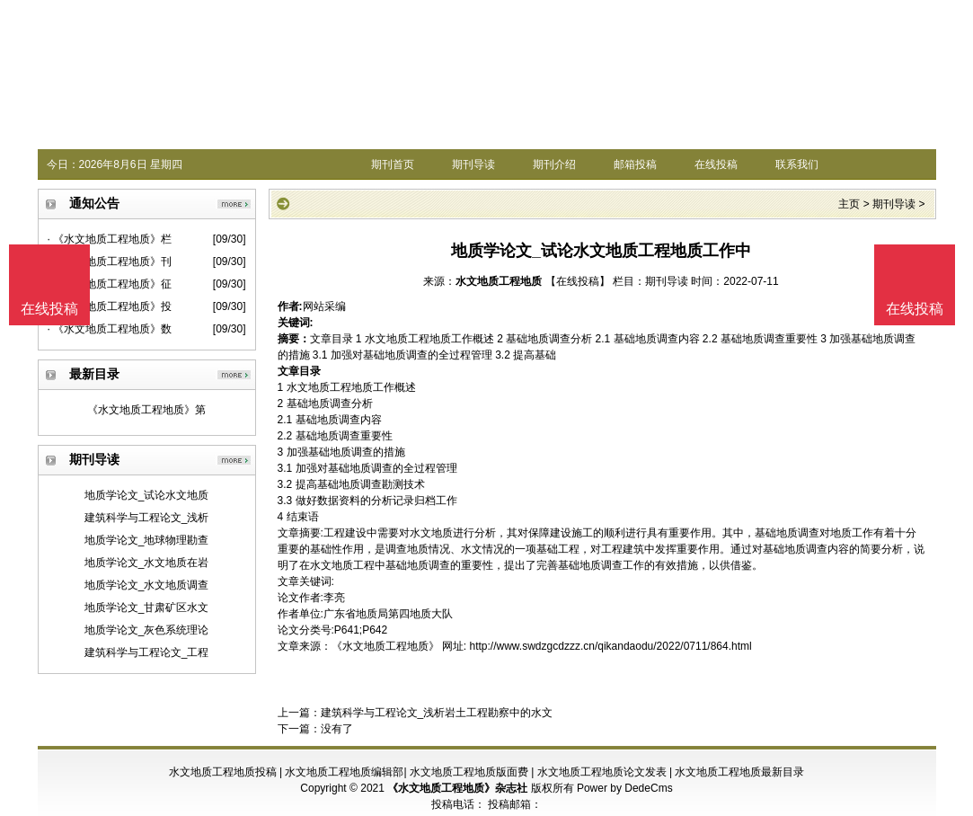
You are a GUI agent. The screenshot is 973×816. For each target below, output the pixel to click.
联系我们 (796, 164)
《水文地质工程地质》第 (146, 410)
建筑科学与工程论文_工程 (146, 652)
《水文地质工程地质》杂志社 (457, 788)
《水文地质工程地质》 (385, 646)
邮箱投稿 (635, 164)
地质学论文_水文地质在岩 (146, 562)
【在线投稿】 (577, 281)
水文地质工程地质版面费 (469, 772)
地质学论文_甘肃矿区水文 (146, 607)
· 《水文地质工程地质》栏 (110, 239)
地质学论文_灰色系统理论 (146, 630)
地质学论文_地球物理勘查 (146, 540)
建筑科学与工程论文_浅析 (146, 517)
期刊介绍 (554, 164)
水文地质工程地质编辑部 (344, 772)
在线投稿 (716, 164)
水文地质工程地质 (499, 281)
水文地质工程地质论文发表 (602, 772)
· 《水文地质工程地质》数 (110, 329)
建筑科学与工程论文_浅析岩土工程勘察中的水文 (437, 712)
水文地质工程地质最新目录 (739, 772)
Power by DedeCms (625, 788)
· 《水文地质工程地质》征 (110, 284)
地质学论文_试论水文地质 (146, 495)
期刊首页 (392, 164)
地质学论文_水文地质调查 (146, 585)
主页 (849, 204)
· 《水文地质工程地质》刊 (110, 261)
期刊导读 (473, 164)
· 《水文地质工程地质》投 (110, 306)
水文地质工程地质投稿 (223, 772)
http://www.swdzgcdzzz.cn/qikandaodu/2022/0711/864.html (611, 646)
